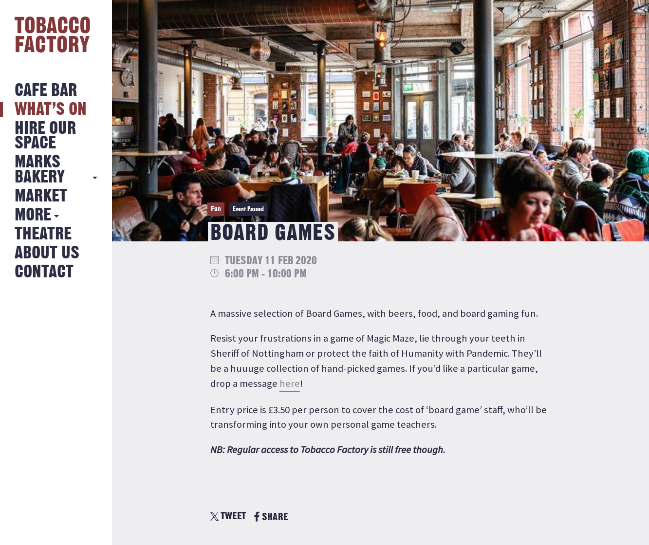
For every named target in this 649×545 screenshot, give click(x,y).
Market (41, 196)
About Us (47, 253)
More (33, 215)
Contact (44, 272)
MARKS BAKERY (40, 169)
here (289, 383)
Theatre (43, 234)
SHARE (271, 517)
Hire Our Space (45, 136)
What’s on (51, 109)
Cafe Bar (46, 90)
